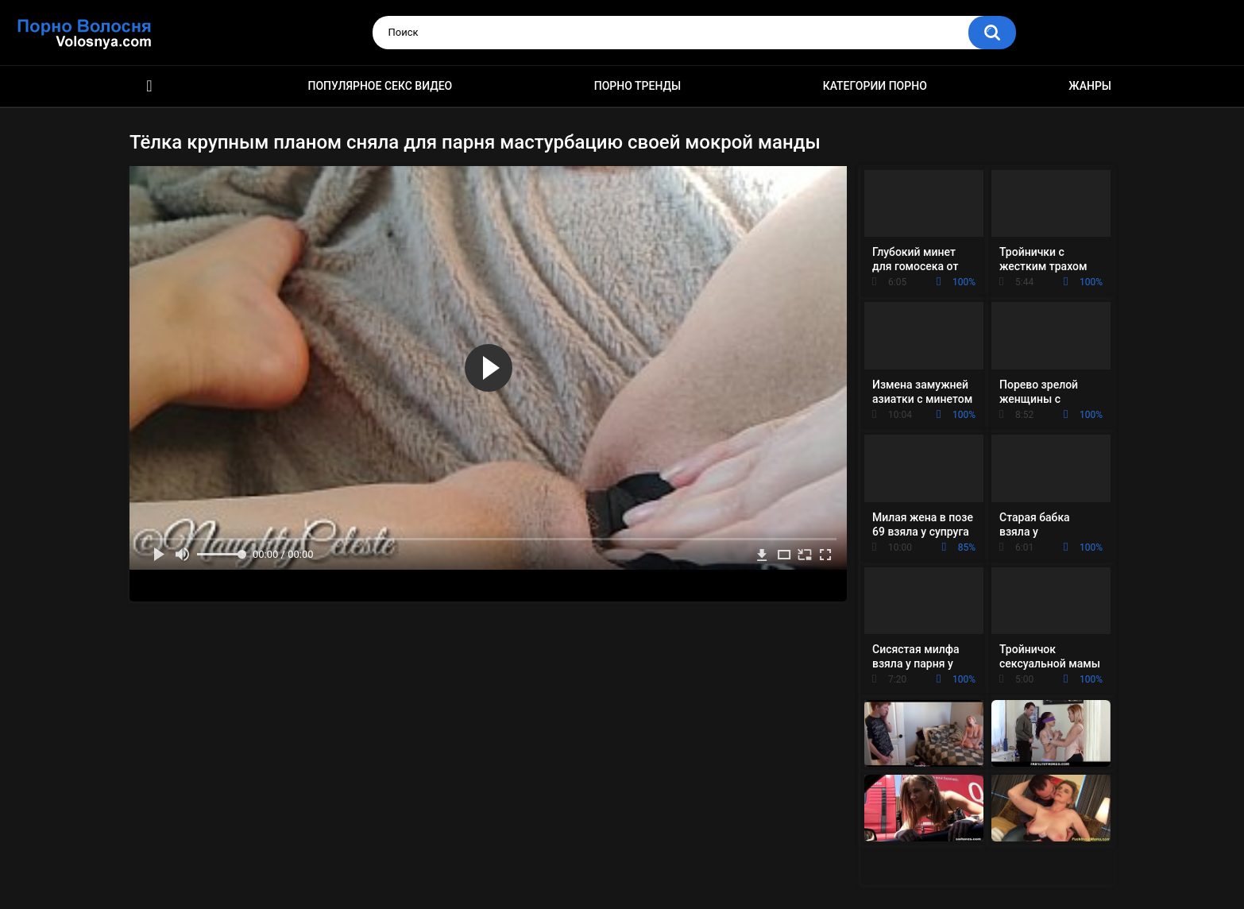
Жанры (1089, 85)
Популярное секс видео (380, 85)
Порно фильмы (149, 86)
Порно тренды (637, 85)
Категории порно (875, 85)
